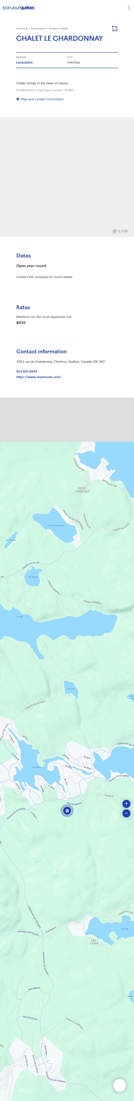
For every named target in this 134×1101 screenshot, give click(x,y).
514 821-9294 (26, 371)
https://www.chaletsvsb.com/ (38, 376)
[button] (67, 810)
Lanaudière (24, 62)
